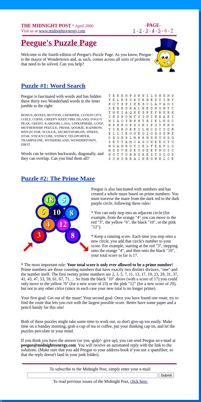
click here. (139, 381)
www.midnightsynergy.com (62, 31)
